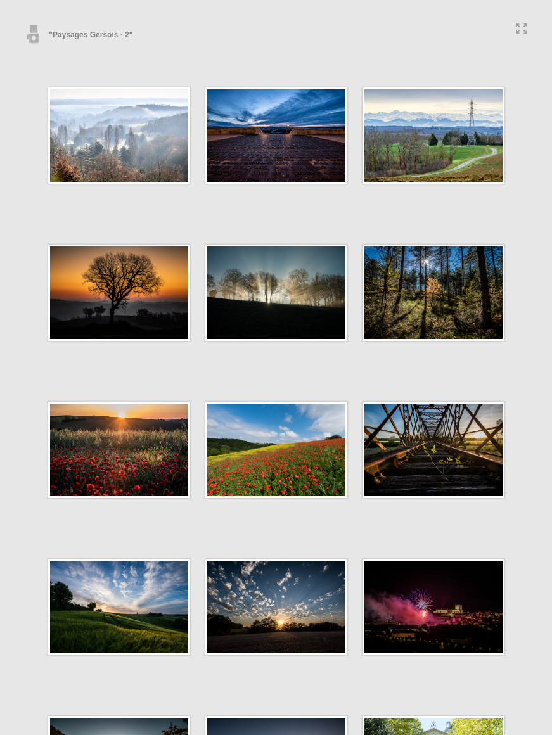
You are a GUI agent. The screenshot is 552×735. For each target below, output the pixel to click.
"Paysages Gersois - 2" (78, 34)
